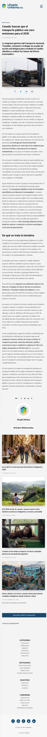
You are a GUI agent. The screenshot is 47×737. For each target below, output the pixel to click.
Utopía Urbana (23, 420)
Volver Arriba (23, 733)
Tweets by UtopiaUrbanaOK (10, 623)
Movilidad (6, 22)
